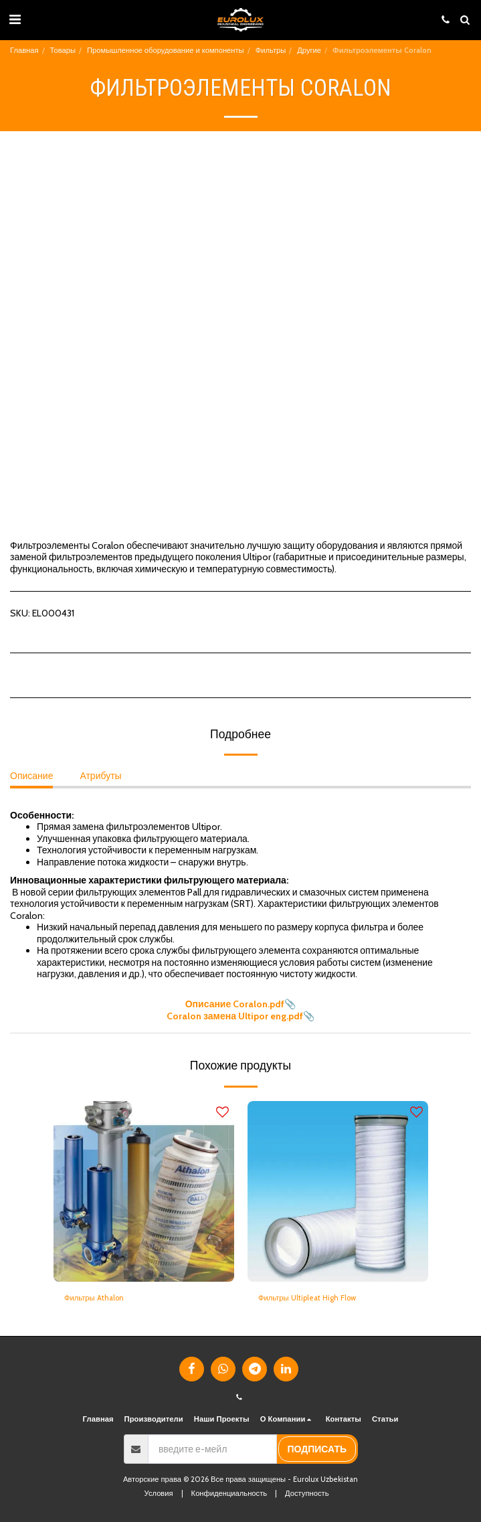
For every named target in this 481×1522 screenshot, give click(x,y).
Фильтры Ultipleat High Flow (307, 1297)
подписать (317, 1449)
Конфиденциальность (229, 1493)
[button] (14, 19)
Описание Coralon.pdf (235, 1004)
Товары (63, 50)
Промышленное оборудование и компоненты (165, 50)
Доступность (306, 1493)
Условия (159, 1493)
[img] (144, 1191)
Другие (309, 50)
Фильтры (271, 50)
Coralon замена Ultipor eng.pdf (235, 1016)
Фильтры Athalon (94, 1297)
